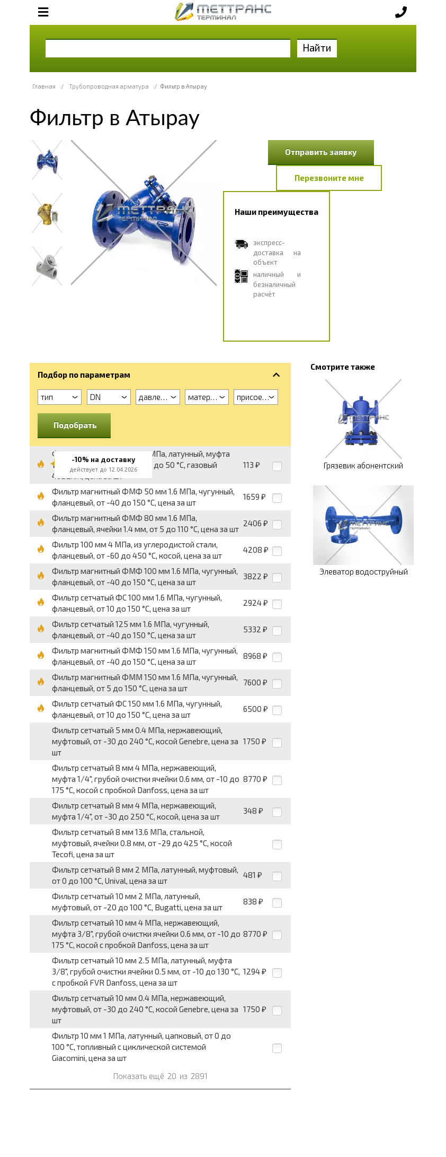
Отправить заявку (321, 151)
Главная (44, 86)
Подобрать (75, 425)
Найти (317, 47)
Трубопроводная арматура (109, 86)
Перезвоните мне (329, 177)
